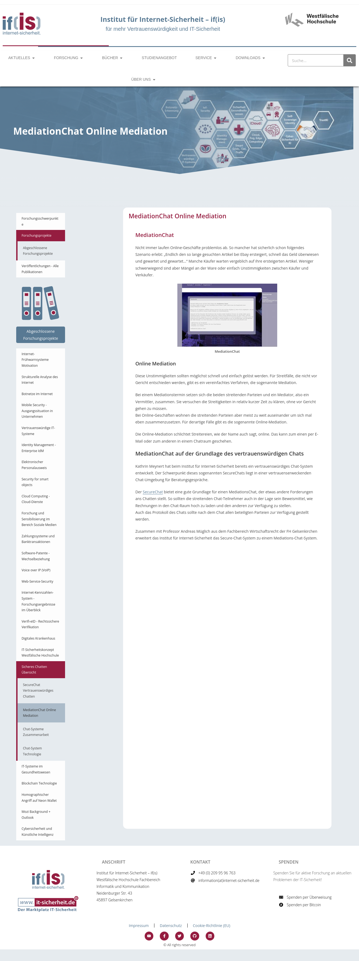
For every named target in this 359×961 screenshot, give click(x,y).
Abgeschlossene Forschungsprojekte (38, 251)
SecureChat (153, 491)
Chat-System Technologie (32, 751)
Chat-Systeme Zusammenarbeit (36, 732)
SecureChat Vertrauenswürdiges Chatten (38, 690)
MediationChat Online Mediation (39, 713)
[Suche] (349, 60)
